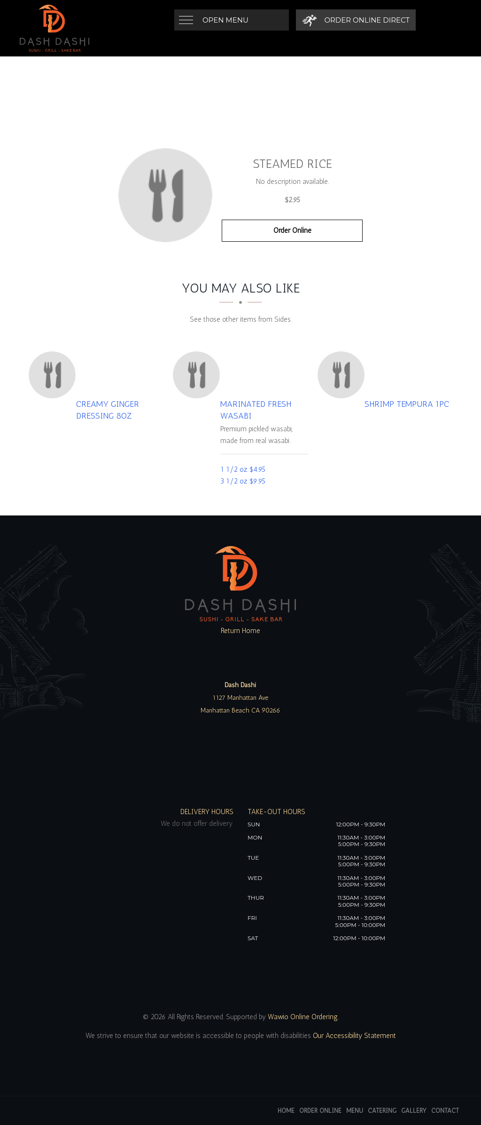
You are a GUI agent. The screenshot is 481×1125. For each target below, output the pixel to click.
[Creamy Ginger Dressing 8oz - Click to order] (54, 374)
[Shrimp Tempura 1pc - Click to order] (343, 374)
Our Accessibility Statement (353, 1035)
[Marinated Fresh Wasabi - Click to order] (199, 374)
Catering (382, 1110)
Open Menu (225, 20)
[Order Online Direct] (356, 20)
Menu (354, 1110)
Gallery (414, 1110)
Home (286, 1110)
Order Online (292, 230)
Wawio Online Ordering (303, 1017)
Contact (445, 1110)
